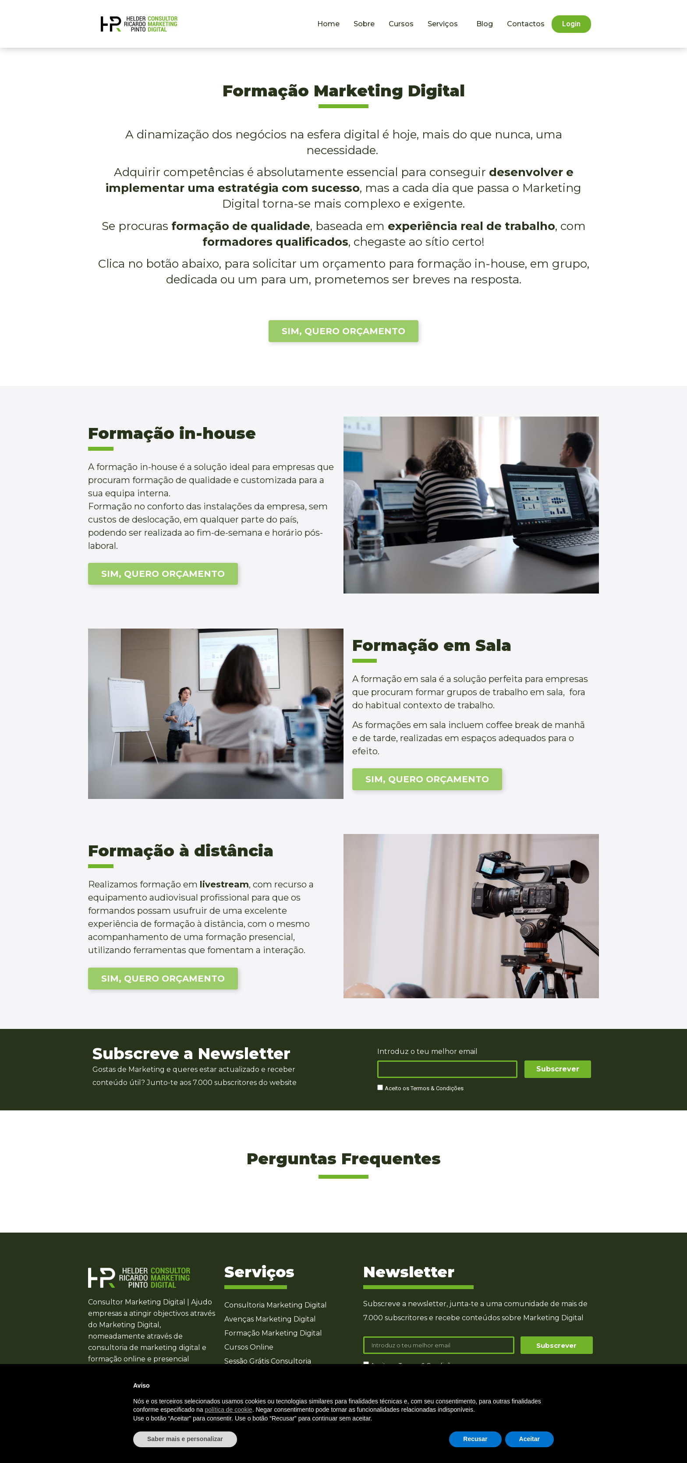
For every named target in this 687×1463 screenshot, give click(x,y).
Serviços (445, 24)
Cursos (401, 24)
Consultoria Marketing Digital (275, 1305)
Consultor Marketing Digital (136, 1302)
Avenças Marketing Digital (270, 1319)
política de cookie (228, 1409)
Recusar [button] (475, 1438)
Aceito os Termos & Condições (424, 1088)
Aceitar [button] (529, 1438)
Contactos (526, 24)
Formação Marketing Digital (273, 1333)
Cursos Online (248, 1347)
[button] (571, 24)
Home (328, 24)
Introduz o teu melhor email (427, 1052)
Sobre (364, 24)
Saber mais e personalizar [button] (185, 1438)
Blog (484, 24)
